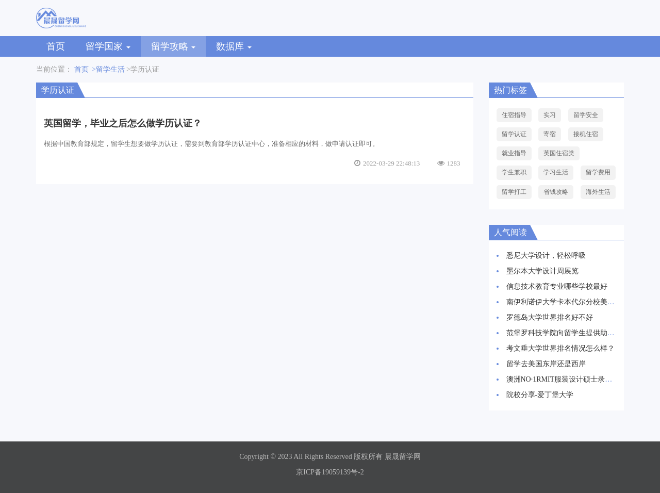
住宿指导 (514, 115)
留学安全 (585, 115)
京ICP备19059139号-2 (330, 472)
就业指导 (514, 153)
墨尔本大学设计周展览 (542, 271)
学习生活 (555, 172)
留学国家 (108, 46)
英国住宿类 (558, 153)
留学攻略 (173, 46)
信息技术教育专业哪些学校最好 (556, 286)
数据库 (234, 46)
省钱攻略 (555, 191)
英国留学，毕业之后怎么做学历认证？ (123, 123)
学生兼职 (514, 172)
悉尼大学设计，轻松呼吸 (546, 255)
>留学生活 (108, 69)
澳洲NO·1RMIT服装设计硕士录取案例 (566, 379)
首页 (55, 46)
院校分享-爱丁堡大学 (540, 395)
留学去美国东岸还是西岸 (546, 364)
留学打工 (514, 191)
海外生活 (598, 191)
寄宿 (549, 134)
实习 (549, 115)
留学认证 (514, 134)
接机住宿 (585, 134)
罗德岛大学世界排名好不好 (549, 317)
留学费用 (598, 172)
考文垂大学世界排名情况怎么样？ (560, 348)
